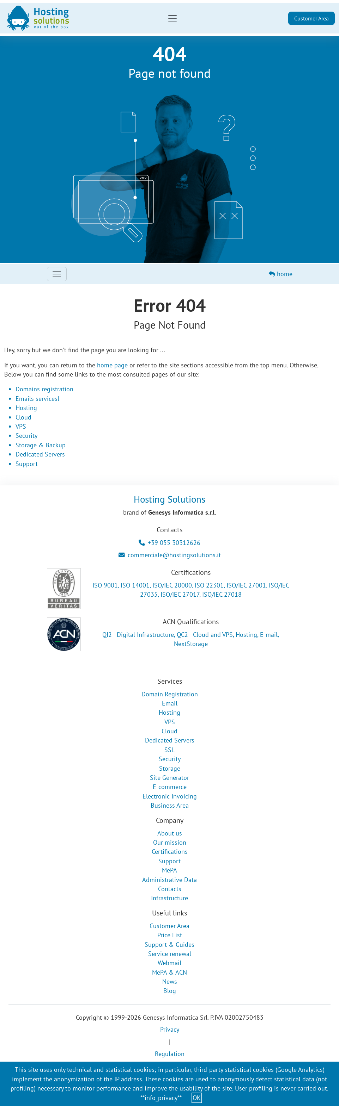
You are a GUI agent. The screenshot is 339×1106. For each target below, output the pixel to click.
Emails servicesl (37, 398)
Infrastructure (169, 898)
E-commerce (170, 787)
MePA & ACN (169, 972)
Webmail (169, 963)
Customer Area (311, 18)
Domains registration (44, 389)
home (280, 274)
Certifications (170, 851)
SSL (169, 750)
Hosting (26, 408)
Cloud (23, 417)
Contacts (169, 889)
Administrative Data (169, 880)
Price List (169, 935)
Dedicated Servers (40, 454)
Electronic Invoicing (170, 796)
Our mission (169, 842)
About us (169, 833)
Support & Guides (169, 944)
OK (197, 1098)
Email (169, 703)
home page (112, 365)
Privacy (169, 1029)
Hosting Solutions (169, 499)
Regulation (169, 1054)
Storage (169, 768)
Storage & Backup (41, 445)
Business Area (170, 805)
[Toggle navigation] (172, 18)
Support (27, 464)
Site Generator (169, 777)
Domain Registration (169, 694)
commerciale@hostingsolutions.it (170, 555)
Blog (169, 991)
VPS (21, 426)
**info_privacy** (161, 1098)
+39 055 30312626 (169, 543)
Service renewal (169, 954)
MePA (169, 870)
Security (26, 435)
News (169, 981)
